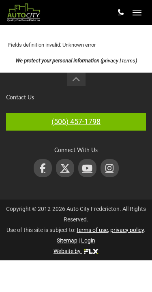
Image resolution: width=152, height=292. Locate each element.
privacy (110, 61)
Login (88, 240)
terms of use (92, 230)
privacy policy (127, 230)
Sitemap (67, 240)
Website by (76, 251)
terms (128, 61)
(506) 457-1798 (76, 121)
